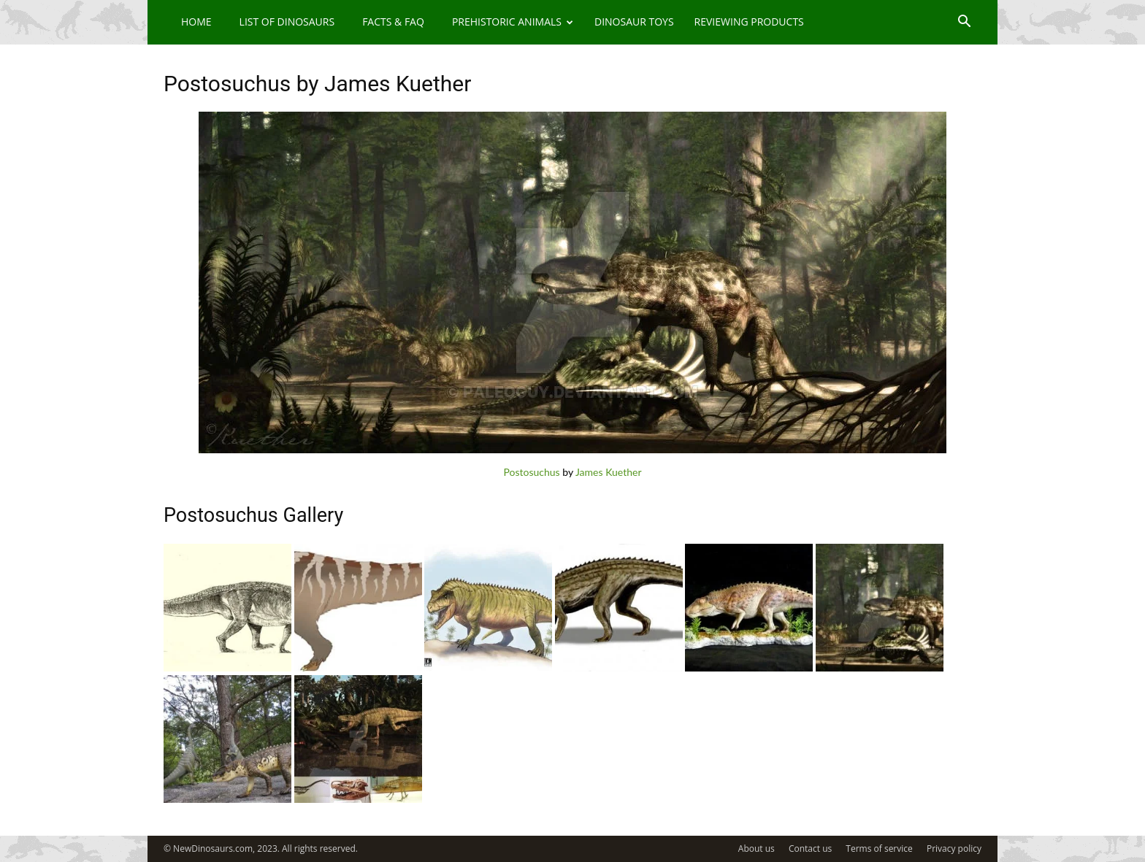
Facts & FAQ (393, 21)
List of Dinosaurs (287, 21)
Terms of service (879, 848)
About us (756, 848)
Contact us (810, 848)
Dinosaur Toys (634, 21)
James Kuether (608, 472)
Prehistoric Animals (512, 21)
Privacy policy (954, 848)
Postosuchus (531, 472)
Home (196, 21)
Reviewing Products (749, 21)
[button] (963, 23)
